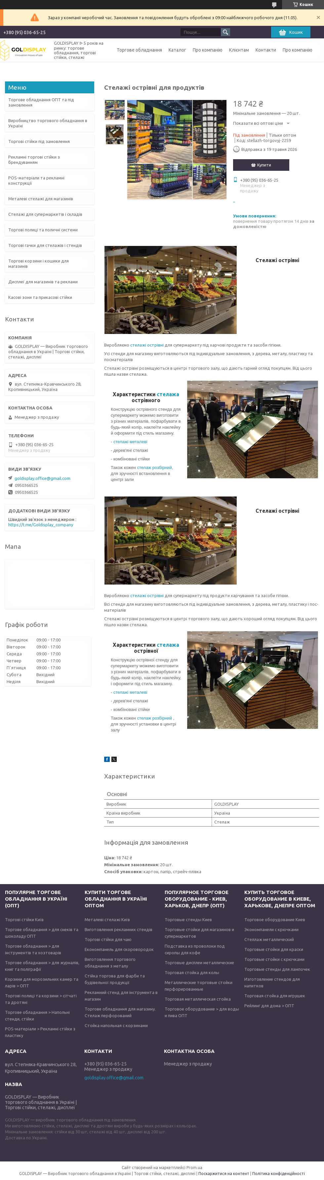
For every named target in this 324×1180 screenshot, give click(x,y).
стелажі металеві (130, 441)
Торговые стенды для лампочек (277, 969)
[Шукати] (225, 32)
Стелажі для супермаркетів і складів (45, 214)
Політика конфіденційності (278, 1173)
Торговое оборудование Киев (274, 919)
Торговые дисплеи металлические (199, 962)
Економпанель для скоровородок (119, 949)
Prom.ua (194, 1167)
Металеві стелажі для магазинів (40, 198)
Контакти (266, 50)
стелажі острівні (147, 345)
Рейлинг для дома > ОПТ (269, 1005)
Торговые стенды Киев (188, 919)
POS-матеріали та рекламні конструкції (36, 180)
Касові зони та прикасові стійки (40, 297)
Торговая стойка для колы (192, 972)
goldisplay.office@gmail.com (42, 478)
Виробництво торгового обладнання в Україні (47, 123)
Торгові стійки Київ (24, 919)
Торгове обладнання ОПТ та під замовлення (41, 102)
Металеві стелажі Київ (107, 919)
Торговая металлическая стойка (198, 999)
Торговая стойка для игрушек (274, 995)
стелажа (168, 394)
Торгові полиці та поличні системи (43, 229)
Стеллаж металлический (269, 939)
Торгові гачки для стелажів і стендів (45, 245)
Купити (264, 165)
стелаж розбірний (154, 467)
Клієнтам (239, 50)
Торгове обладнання (139, 50)
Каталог (177, 50)
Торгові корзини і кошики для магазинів (38, 263)
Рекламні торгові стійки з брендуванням (34, 160)
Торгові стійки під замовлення (39, 141)
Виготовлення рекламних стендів (118, 929)
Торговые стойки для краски (273, 949)
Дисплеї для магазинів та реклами (43, 281)
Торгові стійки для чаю (108, 939)
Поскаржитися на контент (223, 1173)
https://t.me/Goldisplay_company (40, 524)
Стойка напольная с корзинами (116, 1025)
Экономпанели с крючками (271, 929)
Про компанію (208, 50)
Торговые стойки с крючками (274, 959)
